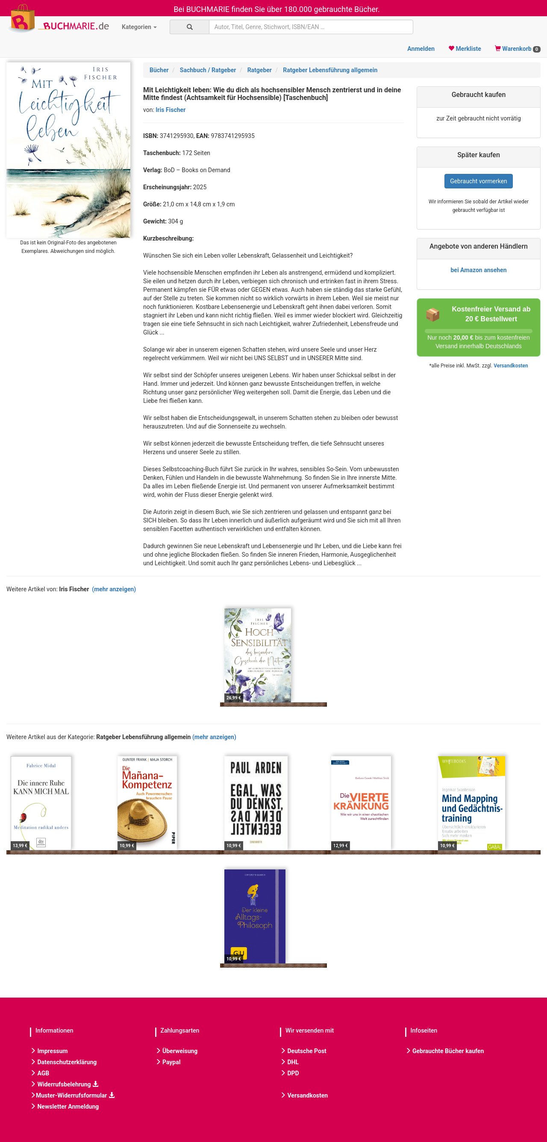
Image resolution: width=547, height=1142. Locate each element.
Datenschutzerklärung (63, 1062)
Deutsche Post (303, 1051)
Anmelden (421, 48)
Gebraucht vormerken (478, 181)
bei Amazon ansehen (478, 270)
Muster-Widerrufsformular (72, 1095)
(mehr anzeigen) (114, 589)
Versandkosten (511, 366)
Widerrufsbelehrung (64, 1084)
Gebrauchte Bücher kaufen (444, 1051)
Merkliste (464, 48)
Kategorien (139, 26)
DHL (289, 1062)
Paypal (168, 1062)
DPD (289, 1073)
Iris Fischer (170, 109)
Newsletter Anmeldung (64, 1106)
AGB (39, 1073)
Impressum (49, 1051)
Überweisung (176, 1051)
